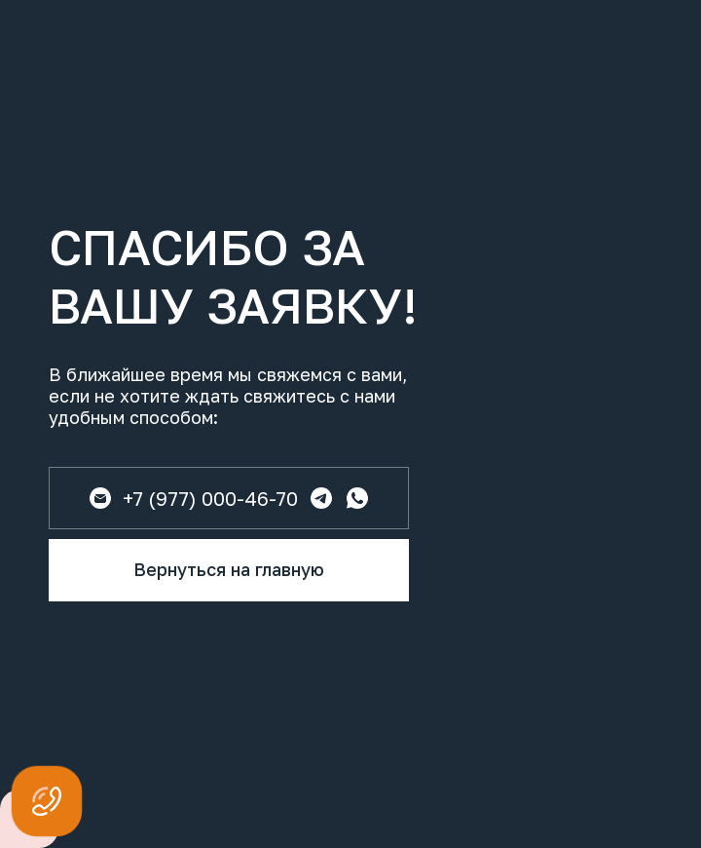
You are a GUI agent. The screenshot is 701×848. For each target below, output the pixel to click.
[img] (357, 498)
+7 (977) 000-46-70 (210, 498)
